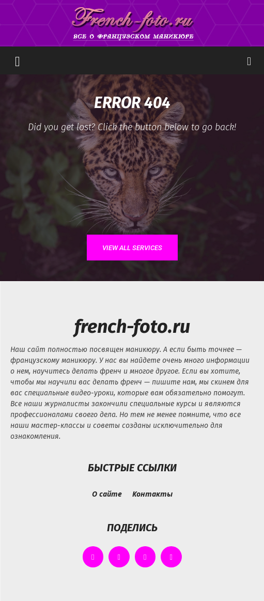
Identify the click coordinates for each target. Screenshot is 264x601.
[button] (17, 60)
